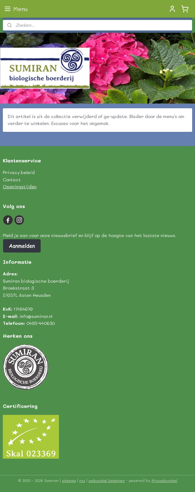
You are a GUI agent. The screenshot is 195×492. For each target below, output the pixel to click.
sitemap (69, 480)
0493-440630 (40, 323)
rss (82, 480)
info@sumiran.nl (36, 316)
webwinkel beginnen (107, 480)
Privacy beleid (19, 172)
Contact (12, 180)
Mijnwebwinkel (164, 480)
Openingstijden (20, 186)
